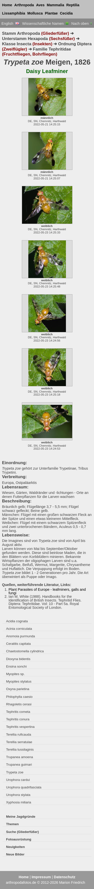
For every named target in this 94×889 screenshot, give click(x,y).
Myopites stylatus (18, 681)
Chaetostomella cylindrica (25, 651)
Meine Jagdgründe (20, 816)
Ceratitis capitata (18, 644)
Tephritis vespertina (20, 727)
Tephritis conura (17, 719)
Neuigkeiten (15, 847)
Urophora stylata (18, 795)
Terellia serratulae (19, 742)
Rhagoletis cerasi (18, 704)
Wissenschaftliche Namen (45, 24)
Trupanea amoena (19, 757)
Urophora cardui (18, 780)
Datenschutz (64, 877)
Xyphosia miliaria (18, 802)
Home (7, 5)
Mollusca (35, 13)
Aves (40, 5)
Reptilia (72, 5)
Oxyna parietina (17, 689)
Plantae (51, 13)
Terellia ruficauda (18, 734)
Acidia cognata (17, 621)
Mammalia (55, 5)
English (10, 24)
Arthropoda (24, 5)
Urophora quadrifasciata (23, 787)
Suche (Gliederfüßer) (22, 832)
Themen (12, 824)
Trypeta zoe (14, 772)
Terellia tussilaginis (20, 749)
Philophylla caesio (19, 697)
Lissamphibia (13, 13)
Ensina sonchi (16, 666)
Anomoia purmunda (20, 636)
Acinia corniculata (19, 629)
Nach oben (82, 24)
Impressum (41, 877)
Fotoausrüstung (18, 839)
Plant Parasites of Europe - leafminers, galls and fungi (47, 591)
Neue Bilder (15, 854)
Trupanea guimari (19, 764)
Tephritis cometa (18, 712)
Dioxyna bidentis (18, 659)
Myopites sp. (15, 674)
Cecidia (66, 13)
